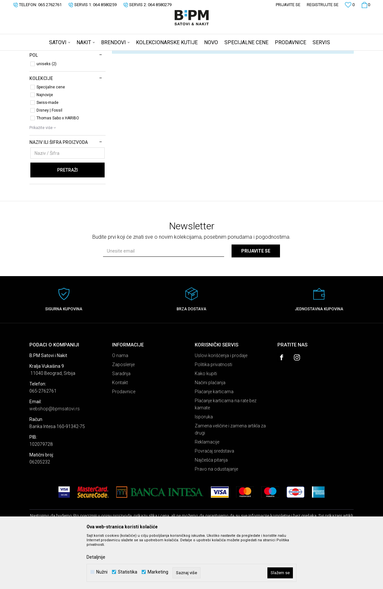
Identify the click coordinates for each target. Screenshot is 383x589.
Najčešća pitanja (211, 510)
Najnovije (44, 145)
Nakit (43, 91)
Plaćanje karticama (214, 442)
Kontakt (120, 433)
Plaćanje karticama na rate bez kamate (225, 455)
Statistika (127, 572)
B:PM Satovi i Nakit (45, 55)
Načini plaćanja (210, 433)
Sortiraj (225, 65)
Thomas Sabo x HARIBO (57, 168)
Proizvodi (75, 55)
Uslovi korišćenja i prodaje (221, 406)
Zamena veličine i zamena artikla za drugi (230, 480)
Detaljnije (96, 557)
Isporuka (204, 467)
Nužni (102, 572)
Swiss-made (47, 153)
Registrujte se (322, 4)
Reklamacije (207, 492)
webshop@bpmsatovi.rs (54, 459)
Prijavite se (255, 301)
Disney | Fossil (49, 161)
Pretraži (67, 220)
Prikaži (286, 65)
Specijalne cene (50, 137)
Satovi (43, 82)
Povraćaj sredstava (214, 501)
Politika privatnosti (213, 415)
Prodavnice (123, 442)
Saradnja (121, 424)
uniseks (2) (46, 114)
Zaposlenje (123, 415)
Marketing (158, 572)
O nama (120, 406)
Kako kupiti (206, 424)
